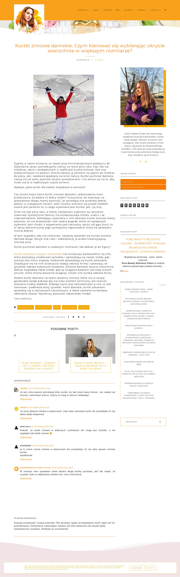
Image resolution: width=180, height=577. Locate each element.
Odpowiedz (26, 399)
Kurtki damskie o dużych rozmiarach (38, 254)
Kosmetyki (83, 10)
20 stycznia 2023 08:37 (43, 446)
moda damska (69, 307)
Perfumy (108, 10)
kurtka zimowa (26, 307)
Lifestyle (155, 10)
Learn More (137, 568)
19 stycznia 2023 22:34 (42, 427)
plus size (84, 307)
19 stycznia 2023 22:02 (38, 407)
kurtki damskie (43, 307)
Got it (151, 568)
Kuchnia (129, 10)
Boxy (118, 10)
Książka (141, 10)
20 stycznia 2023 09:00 (62, 468)
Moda (96, 10)
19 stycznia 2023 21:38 (39, 388)
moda (56, 307)
